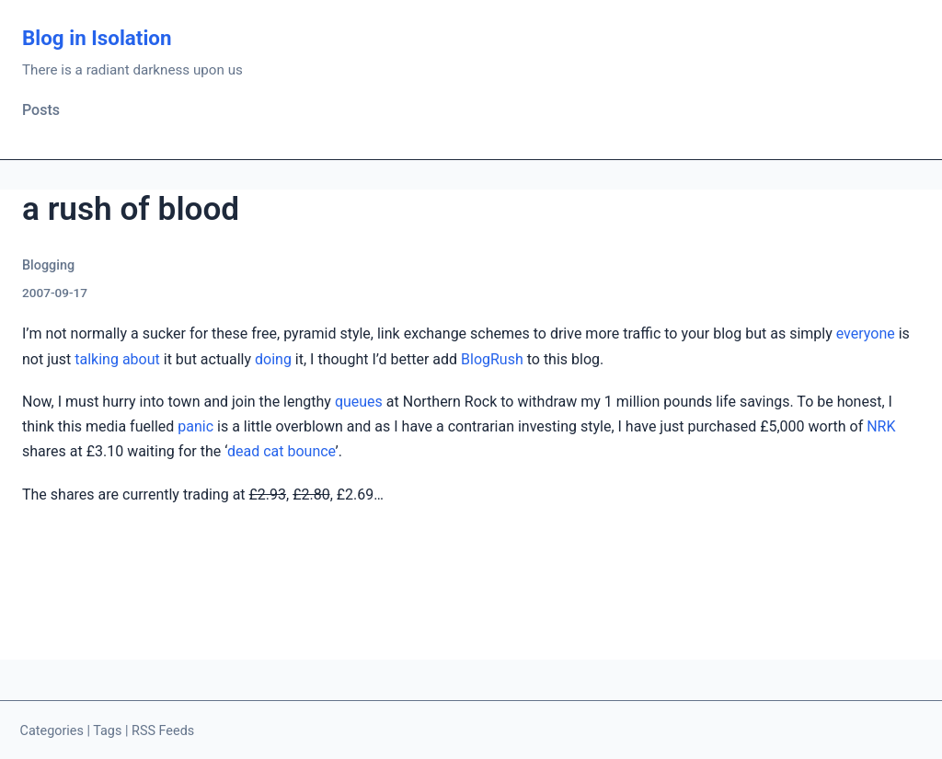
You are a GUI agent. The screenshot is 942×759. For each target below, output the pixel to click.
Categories (52, 731)
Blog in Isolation (97, 38)
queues (359, 401)
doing (273, 359)
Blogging (48, 265)
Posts (41, 110)
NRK (881, 426)
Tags (107, 731)
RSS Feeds (163, 731)
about (141, 359)
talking (97, 359)
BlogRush (492, 359)
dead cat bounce (281, 451)
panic (195, 426)
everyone (865, 333)
